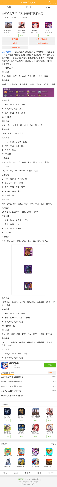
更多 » (53, 444)
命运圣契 (50, 416)
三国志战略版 (35, 416)
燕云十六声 (21, 416)
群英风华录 (49, 432)
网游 (16, 473)
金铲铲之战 (6, 52)
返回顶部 (35, 479)
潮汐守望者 (7, 416)
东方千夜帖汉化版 (36, 455)
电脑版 (27, 479)
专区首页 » (51, 372)
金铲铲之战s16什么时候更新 (11, 391)
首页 (5, 473)
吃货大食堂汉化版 (22, 455)
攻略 (48, 7)
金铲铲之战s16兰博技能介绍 (11, 386)
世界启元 (21, 432)
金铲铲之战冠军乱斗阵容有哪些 (12, 396)
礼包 (39, 473)
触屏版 (21, 479)
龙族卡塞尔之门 (36, 432)
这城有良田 (7, 432)
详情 (9, 7)
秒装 (8, 35)
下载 (50, 365)
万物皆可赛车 (8, 455)
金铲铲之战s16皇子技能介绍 (11, 381)
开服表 (28, 7)
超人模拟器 (35, 466)
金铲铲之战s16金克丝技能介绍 (12, 377)
